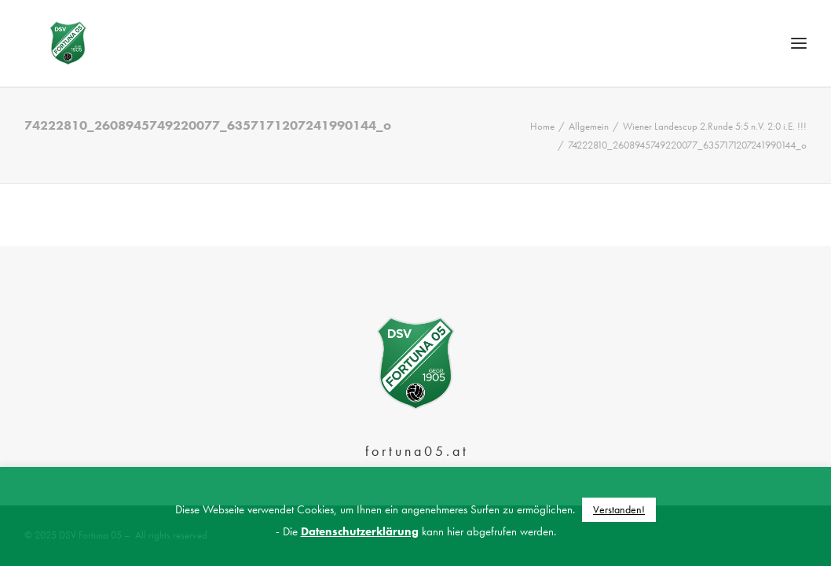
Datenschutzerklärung (360, 531)
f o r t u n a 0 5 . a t (415, 451)
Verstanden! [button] (619, 509)
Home (542, 160)
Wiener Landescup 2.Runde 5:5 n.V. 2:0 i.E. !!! (715, 160)
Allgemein (589, 160)
